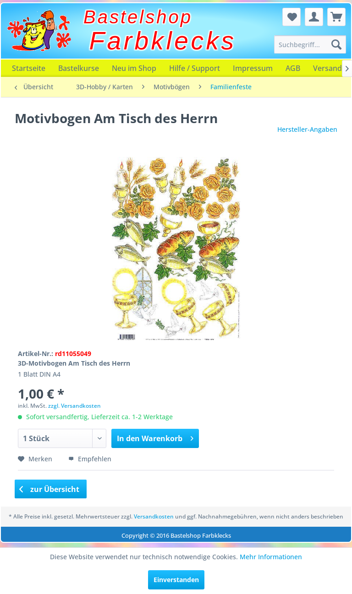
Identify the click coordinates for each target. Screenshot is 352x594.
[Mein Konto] (314, 17)
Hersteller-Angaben (307, 129)
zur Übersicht (49, 489)
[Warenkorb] (336, 17)
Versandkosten (154, 516)
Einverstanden (176, 579)
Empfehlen (89, 458)
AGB (293, 68)
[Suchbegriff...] (310, 44)
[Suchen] (336, 44)
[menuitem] (310, 44)
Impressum (253, 68)
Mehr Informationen (271, 556)
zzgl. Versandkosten (74, 406)
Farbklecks (162, 41)
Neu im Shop (134, 68)
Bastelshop (137, 17)
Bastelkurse (78, 68)
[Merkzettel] (291, 17)
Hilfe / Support (194, 68)
